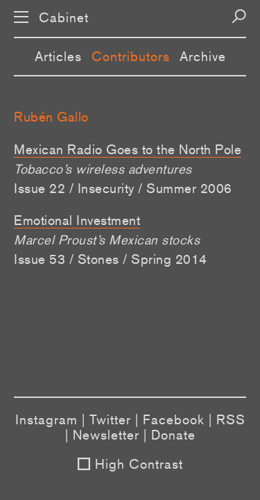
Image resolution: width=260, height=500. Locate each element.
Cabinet (64, 17)
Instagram (46, 419)
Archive (203, 56)
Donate (173, 434)
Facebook (174, 419)
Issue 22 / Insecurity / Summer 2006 (123, 188)
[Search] (239, 16)
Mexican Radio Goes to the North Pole (127, 149)
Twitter (110, 419)
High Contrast (139, 464)
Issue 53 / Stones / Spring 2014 (110, 259)
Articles (58, 56)
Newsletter (106, 434)
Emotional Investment (77, 220)
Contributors (131, 56)
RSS (230, 419)
